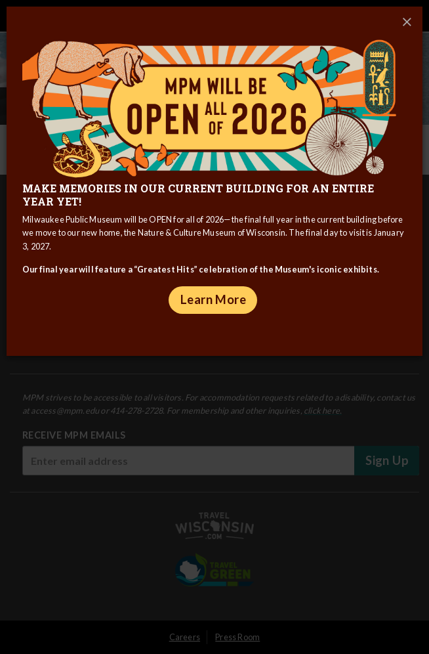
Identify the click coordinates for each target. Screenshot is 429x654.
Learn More (213, 299)
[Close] (406, 22)
